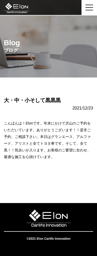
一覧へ (48, 182)
